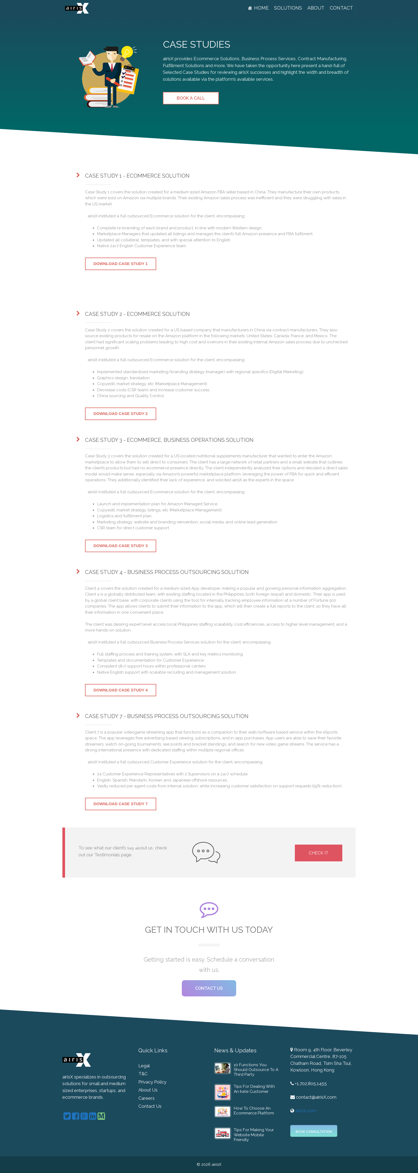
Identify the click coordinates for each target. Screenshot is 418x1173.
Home (261, 8)
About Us (148, 1090)
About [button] (315, 8)
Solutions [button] (288, 8)
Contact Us (150, 1106)
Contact (341, 8)
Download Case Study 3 (121, 545)
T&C (143, 1073)
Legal (144, 1065)
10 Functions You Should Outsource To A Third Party (256, 1069)
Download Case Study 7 (121, 803)
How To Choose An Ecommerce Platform (254, 1110)
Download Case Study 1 (121, 263)
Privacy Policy (152, 1082)
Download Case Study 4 (121, 690)
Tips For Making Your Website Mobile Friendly (254, 1134)
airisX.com (305, 1110)
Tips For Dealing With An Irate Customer (254, 1089)
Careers (146, 1098)
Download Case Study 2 (121, 413)
